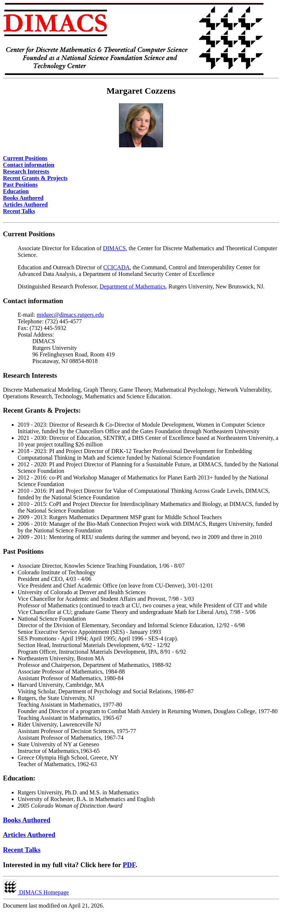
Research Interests (26, 171)
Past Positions (20, 185)
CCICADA (116, 267)
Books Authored (23, 198)
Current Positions (25, 158)
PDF (129, 865)
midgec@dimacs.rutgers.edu (70, 315)
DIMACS (114, 248)
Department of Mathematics (133, 286)
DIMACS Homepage (36, 892)
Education (16, 191)
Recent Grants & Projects (35, 178)
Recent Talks (19, 211)
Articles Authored (25, 204)
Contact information (28, 165)
